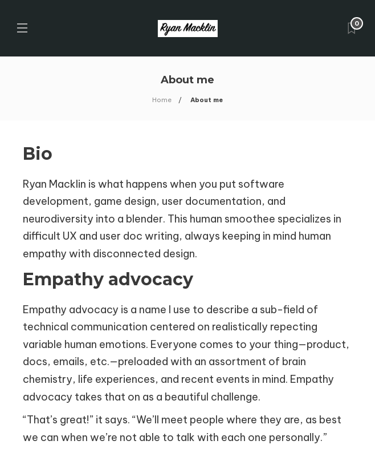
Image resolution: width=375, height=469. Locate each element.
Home (162, 100)
